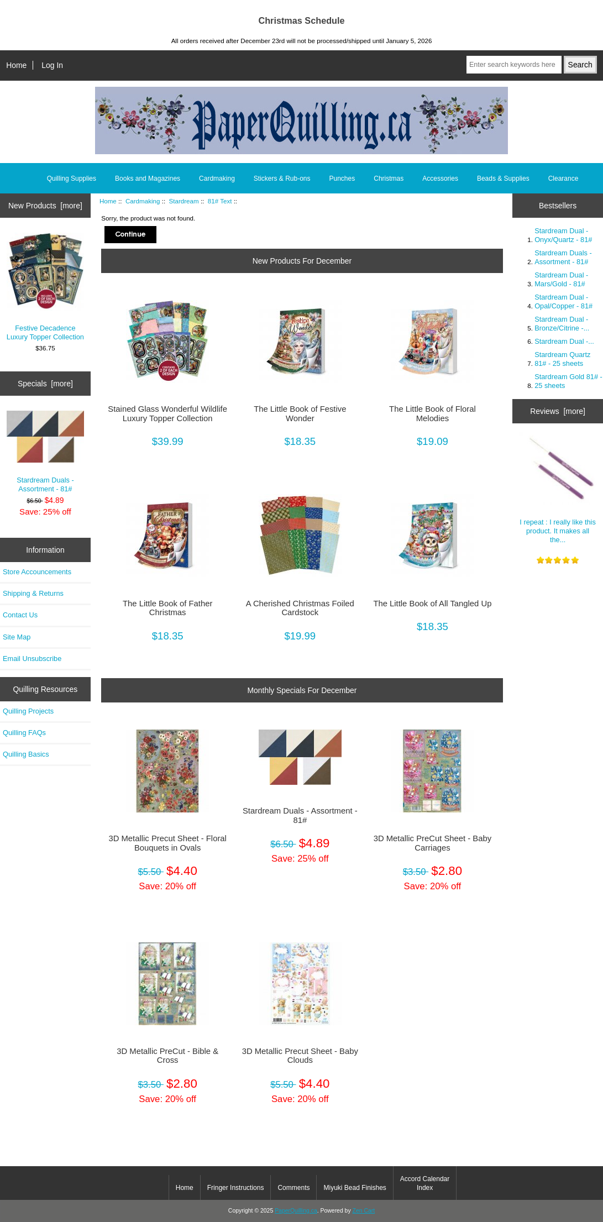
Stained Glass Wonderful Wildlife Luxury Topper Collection (167, 413)
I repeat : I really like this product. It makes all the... (558, 488)
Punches (342, 178)
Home (16, 65)
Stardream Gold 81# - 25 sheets (568, 381)
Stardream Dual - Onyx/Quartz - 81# (563, 235)
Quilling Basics (26, 754)
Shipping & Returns (33, 593)
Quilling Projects (28, 711)
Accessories (440, 178)
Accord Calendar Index (424, 1183)
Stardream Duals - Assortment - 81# (46, 452)
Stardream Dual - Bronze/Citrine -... (561, 323)
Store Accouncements (37, 572)
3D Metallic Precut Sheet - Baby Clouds (300, 1055)
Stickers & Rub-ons (282, 178)
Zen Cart (364, 1211)
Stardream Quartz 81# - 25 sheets (562, 359)
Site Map (16, 637)
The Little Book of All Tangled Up (432, 603)
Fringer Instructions (235, 1188)
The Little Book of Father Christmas (167, 608)
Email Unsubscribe (32, 658)
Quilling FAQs (24, 732)
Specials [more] (45, 383)
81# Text (220, 200)
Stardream (184, 200)
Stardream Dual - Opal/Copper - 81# (563, 301)
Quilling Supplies (71, 178)
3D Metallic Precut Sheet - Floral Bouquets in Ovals (167, 843)
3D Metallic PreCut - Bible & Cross (167, 1055)
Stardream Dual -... (564, 341)
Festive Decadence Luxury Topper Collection (46, 287)
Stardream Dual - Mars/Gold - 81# (561, 279)
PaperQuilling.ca (296, 1211)
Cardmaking (142, 200)
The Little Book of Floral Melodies (432, 413)
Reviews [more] (557, 411)
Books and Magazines (147, 178)
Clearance (563, 178)
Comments (293, 1188)
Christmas (388, 178)
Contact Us (20, 615)
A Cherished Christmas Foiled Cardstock (300, 608)
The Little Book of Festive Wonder (300, 413)
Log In (52, 65)
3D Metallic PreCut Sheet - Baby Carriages (432, 843)
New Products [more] (45, 205)
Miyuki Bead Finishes (354, 1188)
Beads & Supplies (503, 178)
